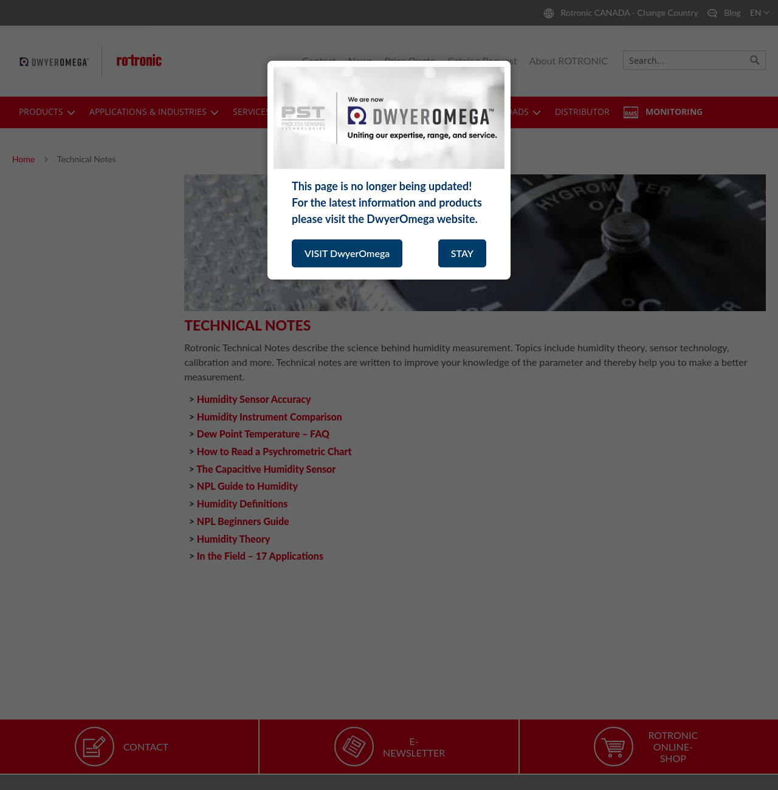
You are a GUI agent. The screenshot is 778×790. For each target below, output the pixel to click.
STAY (462, 253)
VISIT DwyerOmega (347, 253)
